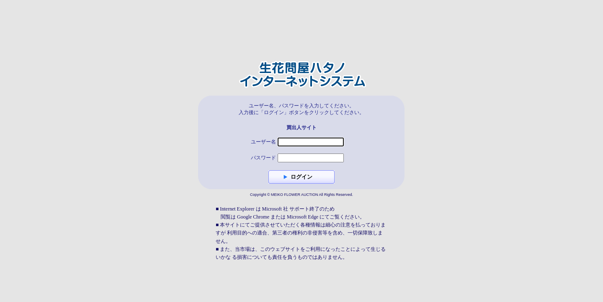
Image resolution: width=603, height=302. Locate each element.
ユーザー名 (263, 142)
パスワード (263, 158)
